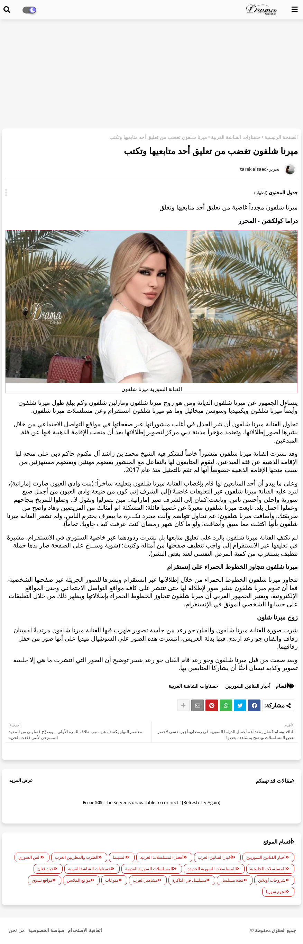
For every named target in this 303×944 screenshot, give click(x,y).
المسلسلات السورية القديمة (149, 869)
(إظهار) (260, 192)
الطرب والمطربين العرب (76, 857)
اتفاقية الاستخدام (85, 930)
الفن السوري (29, 857)
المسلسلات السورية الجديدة (211, 869)
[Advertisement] (151, 74)
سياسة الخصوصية (46, 930)
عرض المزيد (21, 780)
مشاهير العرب (145, 880)
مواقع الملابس (79, 880)
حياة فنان (45, 869)
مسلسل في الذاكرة (189, 880)
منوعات (111, 880)
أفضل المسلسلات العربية (161, 857)
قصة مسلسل (232, 880)
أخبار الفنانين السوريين (247, 686)
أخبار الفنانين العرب (215, 857)
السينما (119, 857)
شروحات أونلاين (271, 880)
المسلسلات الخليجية (267, 869)
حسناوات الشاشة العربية (236, 137)
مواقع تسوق (42, 880)
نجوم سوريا (275, 891)
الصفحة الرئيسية (281, 137)
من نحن (17, 930)
